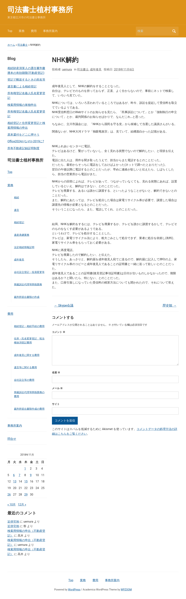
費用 (34, 31)
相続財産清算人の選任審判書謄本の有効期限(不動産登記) (26, 70)
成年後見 (19, 259)
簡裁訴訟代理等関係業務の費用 (29, 394)
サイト (56, 404)
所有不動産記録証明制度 (23, 148)
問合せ (11, 439)
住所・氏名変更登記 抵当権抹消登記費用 (29, 340)
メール (57, 388)
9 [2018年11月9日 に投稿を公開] (31, 475)
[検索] (154, 31)
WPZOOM (126, 589)
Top (9, 31)
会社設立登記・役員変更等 (29, 272)
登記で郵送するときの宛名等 (26, 79)
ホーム (11, 44)
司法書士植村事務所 (40, 9)
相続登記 (19, 222)
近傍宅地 (13, 521)
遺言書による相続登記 (22, 86)
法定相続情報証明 (24, 247)
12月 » (22, 504)
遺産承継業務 (21, 234)
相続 (16, 197)
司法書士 (22, 44)
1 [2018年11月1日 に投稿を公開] (25, 468)
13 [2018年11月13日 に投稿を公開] (14, 481)
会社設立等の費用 (24, 379)
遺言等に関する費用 (25, 367)
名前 (56, 372)
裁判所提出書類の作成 (26, 297)
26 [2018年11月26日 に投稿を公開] (9, 494)
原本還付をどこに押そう (23, 134)
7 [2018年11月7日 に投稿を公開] (19, 475)
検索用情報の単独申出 (22, 105)
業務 (22, 31)
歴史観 (169, 305)
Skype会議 (63, 305)
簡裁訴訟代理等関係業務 (28, 284)
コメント (58, 332)
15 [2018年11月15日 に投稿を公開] (26, 481)
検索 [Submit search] (174, 31)
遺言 (16, 210)
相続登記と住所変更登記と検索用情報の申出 (26, 125)
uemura (67, 69)
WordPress (74, 589)
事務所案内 (50, 31)
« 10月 (11, 504)
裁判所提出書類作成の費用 (29, 408)
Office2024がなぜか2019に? (25, 141)
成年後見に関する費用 (26, 355)
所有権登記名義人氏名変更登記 (26, 95)
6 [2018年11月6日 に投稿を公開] (14, 475)
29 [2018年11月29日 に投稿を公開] (26, 494)
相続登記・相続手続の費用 (29, 326)
